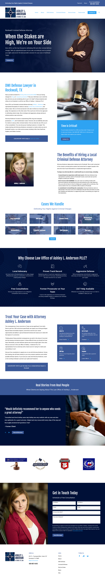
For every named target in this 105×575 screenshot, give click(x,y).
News (85, 3)
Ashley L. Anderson (37, 104)
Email (79, 507)
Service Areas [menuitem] (71, 12)
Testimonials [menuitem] (81, 12)
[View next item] (9, 432)
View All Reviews (17, 432)
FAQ (59, 573)
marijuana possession (20, 97)
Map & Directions (33, 560)
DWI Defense (61, 561)
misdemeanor (37, 106)
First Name (55, 502)
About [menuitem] (42, 12)
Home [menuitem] (36, 12)
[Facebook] (79, 556)
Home (59, 556)
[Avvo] (83, 556)
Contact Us (92, 12)
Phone (54, 507)
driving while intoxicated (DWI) (27, 94)
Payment (79, 3)
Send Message (58, 535)
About (59, 558)
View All (52, 239)
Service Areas (62, 567)
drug (11, 97)
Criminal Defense (62, 564)
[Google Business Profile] (87, 556)
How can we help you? (58, 517)
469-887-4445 (94, 4)
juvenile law (30, 106)
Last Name (80, 502)
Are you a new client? (58, 512)
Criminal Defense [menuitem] (60, 12)
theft (11, 120)
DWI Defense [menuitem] (50, 12)
